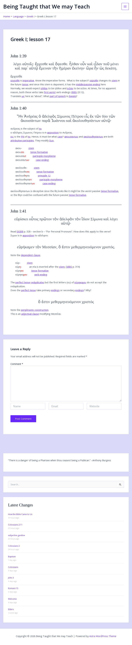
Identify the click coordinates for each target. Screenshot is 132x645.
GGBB (20, 231)
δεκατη (72, 96)
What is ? (60, 96)
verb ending (40, 274)
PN (22, 136)
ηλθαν (44, 88)
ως (23, 96)
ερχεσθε (15, 80)
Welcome (12, 599)
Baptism (12, 556)
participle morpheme (44, 156)
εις (12, 136)
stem (114, 80)
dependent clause (30, 255)
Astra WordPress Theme (102, 636)
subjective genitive (16, 535)
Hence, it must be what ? (48, 136)
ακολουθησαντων (93, 136)
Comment (16, 363)
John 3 (11, 577)
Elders (11, 609)
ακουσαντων (71, 136)
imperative (28, 80)
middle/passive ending (88, 84)
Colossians (13, 567)
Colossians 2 (14, 546)
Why (88, 290)
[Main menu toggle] (125, 6)
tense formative (39, 152)
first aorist (50, 92)
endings (55, 290)
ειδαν (70, 88)
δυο (51, 140)
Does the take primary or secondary (47, 290)
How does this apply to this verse (91, 231)
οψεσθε (94, 80)
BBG (74, 92)
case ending (42, 159)
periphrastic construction (34, 309)
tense (25, 84)
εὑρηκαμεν (80, 282)
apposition (53, 132)
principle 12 (44, 175)
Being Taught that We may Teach (46, 6)
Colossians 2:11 (15, 524)
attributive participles (22, 140)
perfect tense (22, 282)
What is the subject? (78, 80)
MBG (69, 266)
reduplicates (37, 282)
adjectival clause (30, 313)
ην (40, 128)
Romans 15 (13, 588)
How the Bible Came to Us (20, 514)
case (60, 136)
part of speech (58, 96)
